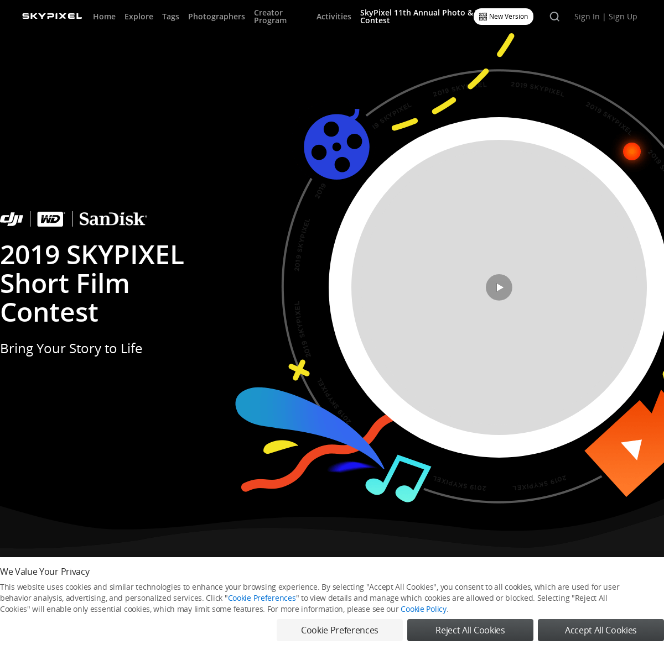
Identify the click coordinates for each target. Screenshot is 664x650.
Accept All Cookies (601, 630)
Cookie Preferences (262, 598)
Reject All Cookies (470, 630)
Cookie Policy (423, 609)
